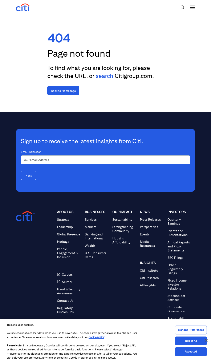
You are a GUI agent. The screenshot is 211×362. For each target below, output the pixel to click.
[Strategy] (69, 220)
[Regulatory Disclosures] (69, 310)
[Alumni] (69, 282)
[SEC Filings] (179, 258)
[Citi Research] (152, 278)
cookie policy (96, 337)
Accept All (191, 351)
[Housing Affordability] (124, 240)
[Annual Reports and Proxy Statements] (179, 246)
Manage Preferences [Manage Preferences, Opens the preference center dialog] (191, 329)
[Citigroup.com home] (25, 216)
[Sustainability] (124, 220)
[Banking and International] (97, 236)
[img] (182, 7)
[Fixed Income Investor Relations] (179, 284)
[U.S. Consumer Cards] (97, 255)
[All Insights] (152, 285)
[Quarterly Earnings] (179, 222)
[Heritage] (69, 242)
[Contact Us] (69, 301)
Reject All (191, 340)
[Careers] (69, 275)
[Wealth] (97, 246)
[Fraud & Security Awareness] (69, 291)
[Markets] (97, 227)
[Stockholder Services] (179, 298)
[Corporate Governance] (179, 309)
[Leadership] (69, 227)
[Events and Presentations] (179, 233)
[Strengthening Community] (124, 229)
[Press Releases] (152, 220)
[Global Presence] (69, 234)
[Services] (97, 220)
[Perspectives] (152, 227)
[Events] (152, 234)
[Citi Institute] (152, 270)
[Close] (206, 340)
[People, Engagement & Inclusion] (69, 253)
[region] (105, 340)
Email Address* (31, 152)
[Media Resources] (152, 244)
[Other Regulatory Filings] (179, 269)
